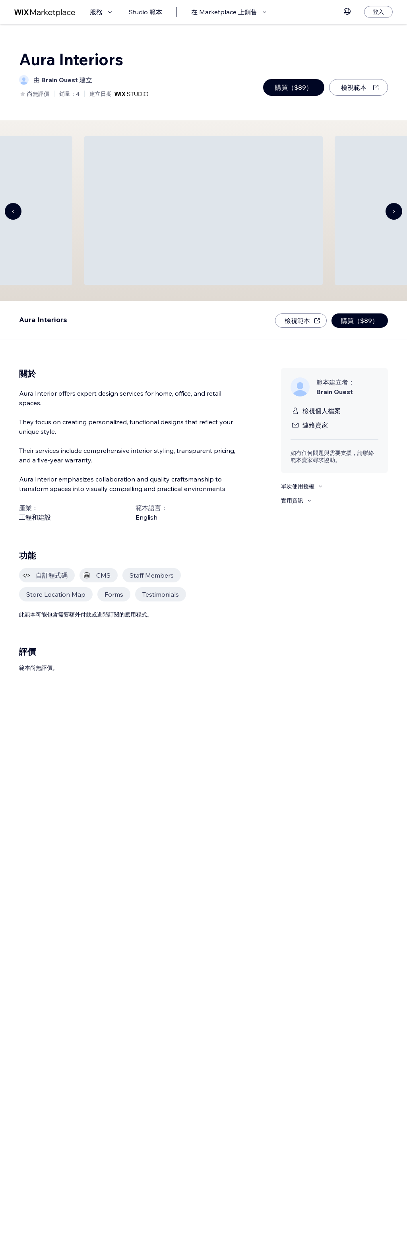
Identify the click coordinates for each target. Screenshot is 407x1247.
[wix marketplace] (45, 12)
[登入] (378, 12)
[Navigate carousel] (13, 211)
